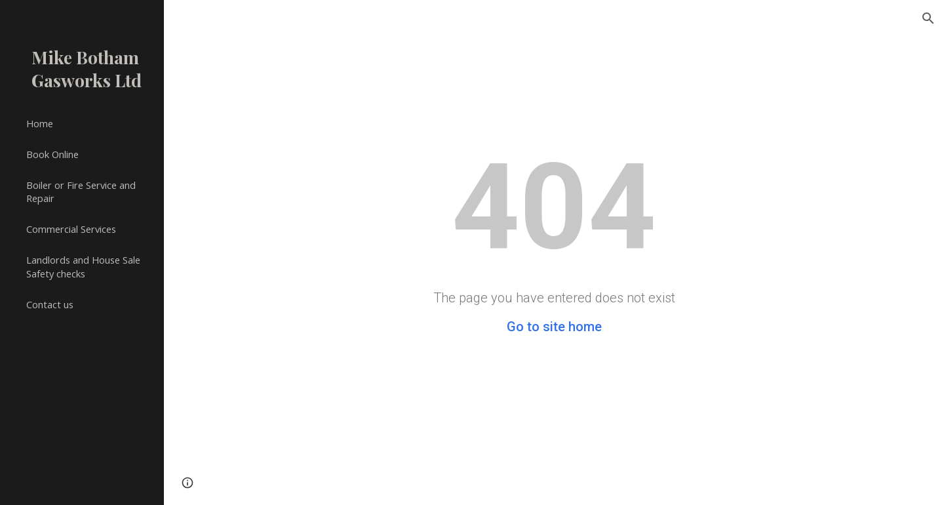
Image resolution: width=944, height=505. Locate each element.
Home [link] (39, 123)
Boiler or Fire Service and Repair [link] (81, 191)
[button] (928, 18)
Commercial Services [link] (71, 228)
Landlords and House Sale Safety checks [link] (83, 266)
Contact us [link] (49, 304)
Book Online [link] (52, 154)
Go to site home (554, 326)
